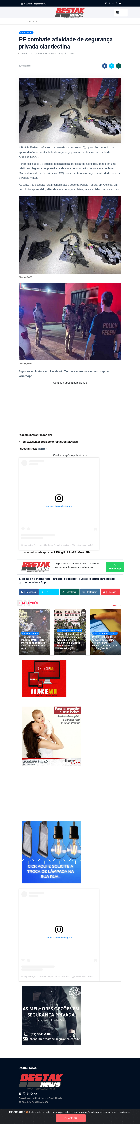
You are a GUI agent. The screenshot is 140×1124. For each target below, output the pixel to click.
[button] (121, 12)
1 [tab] (114, 605)
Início (23, 21)
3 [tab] (118, 605)
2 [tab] (116, 605)
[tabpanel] (34, 632)
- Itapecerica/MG (39, 4)
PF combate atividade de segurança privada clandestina (66, 43)
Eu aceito (71, 1118)
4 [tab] (120, 605)
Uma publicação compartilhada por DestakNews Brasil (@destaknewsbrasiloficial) (59, 545)
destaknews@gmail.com (35, 1102)
